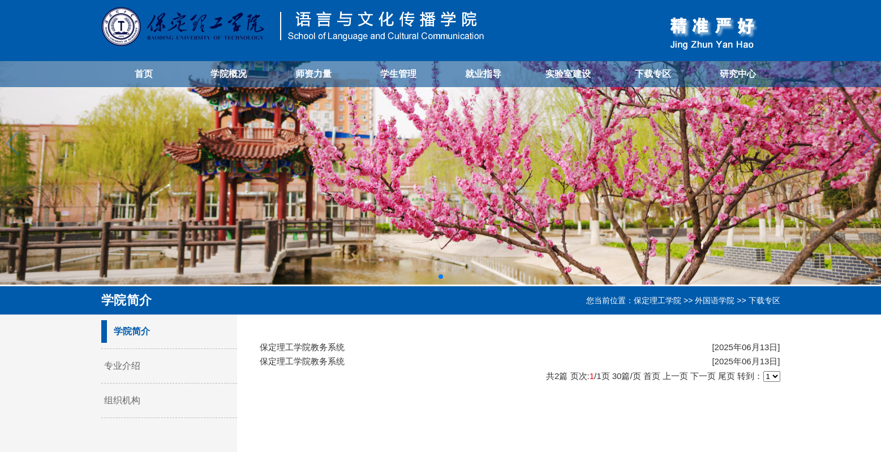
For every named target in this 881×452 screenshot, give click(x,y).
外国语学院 (714, 300)
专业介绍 (122, 366)
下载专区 (653, 74)
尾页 (726, 376)
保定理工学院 (657, 300)
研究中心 (738, 74)
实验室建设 (568, 74)
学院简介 (132, 331)
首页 (144, 74)
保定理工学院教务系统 (302, 347)
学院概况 (228, 74)
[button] (441, 276)
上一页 (675, 376)
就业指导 (483, 74)
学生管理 (398, 74)
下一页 (703, 376)
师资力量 (313, 74)
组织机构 (122, 400)
